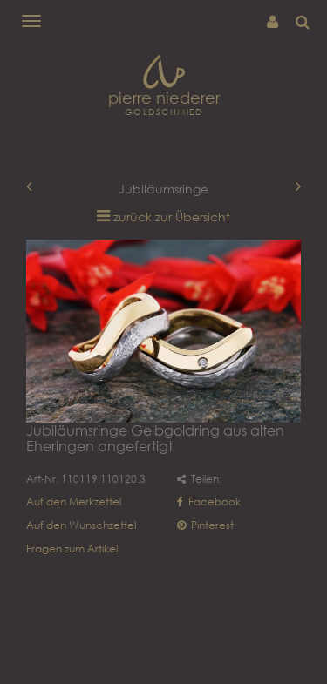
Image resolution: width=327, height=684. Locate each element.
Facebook (209, 501)
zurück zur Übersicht (171, 216)
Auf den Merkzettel (73, 501)
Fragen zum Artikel (72, 548)
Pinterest (205, 525)
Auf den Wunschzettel (81, 525)
